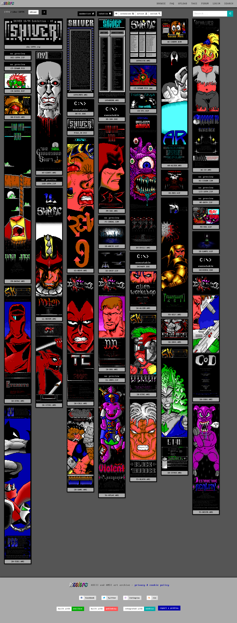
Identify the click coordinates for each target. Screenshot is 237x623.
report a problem (169, 608)
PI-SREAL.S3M (112, 222)
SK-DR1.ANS (112, 369)
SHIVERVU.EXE (206, 270)
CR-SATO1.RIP (18, 91)
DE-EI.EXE (80, 114)
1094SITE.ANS (143, 61)
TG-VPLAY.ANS (112, 495)
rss (154, 598)
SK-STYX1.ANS (49, 405)
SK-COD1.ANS (206, 399)
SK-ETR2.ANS (143, 394)
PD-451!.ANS (174, 315)
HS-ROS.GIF (174, 193)
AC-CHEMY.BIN (175, 42)
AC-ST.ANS (206, 170)
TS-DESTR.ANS (206, 512)
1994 (7, 12)
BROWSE (161, 3)
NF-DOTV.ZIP (206, 202)
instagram (134, 598)
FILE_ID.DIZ (80, 133)
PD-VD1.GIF (206, 227)
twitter (112, 598)
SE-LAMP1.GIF (206, 251)
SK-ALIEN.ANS (143, 308)
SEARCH (228, 3)
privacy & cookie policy (152, 585)
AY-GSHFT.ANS (49, 173)
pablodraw (111, 609)
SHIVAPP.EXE (143, 267)
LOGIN (216, 3)
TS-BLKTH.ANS (143, 479)
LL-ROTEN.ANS (49, 319)
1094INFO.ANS (80, 95)
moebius (150, 609)
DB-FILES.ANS (18, 117)
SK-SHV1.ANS (174, 342)
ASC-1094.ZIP (18, 58)
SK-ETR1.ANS (17, 401)
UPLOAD (182, 3)
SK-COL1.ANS (80, 403)
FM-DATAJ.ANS (18, 281)
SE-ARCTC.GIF (112, 246)
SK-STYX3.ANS (175, 473)
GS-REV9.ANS (80, 271)
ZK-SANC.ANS (80, 490)
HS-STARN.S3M (206, 181)
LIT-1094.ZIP (206, 192)
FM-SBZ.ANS (112, 211)
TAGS (194, 3)
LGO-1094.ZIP (49, 184)
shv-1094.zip (33, 47)
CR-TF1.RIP (143, 111)
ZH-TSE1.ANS (17, 561)
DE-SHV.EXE (112, 119)
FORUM (205, 3)
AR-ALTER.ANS (175, 166)
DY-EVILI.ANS (143, 248)
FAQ (172, 3)
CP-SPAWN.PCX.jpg (143, 88)
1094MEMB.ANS (112, 100)
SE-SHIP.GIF (111, 271)
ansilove (77, 609)
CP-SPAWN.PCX (18, 68)
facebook (89, 598)
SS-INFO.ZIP (111, 380)
